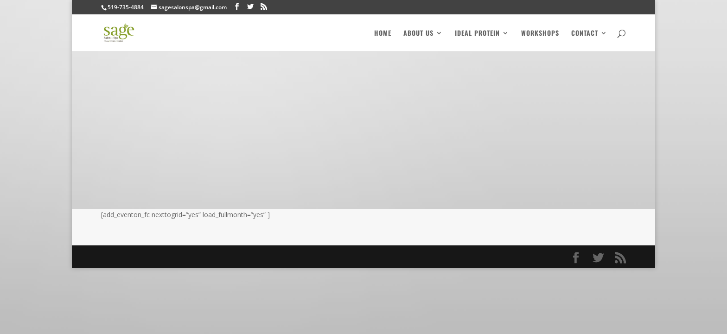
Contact (584, 34)
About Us (418, 34)
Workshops (540, 34)
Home (382, 34)
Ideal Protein (477, 34)
